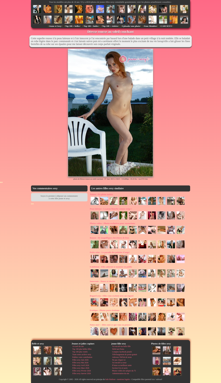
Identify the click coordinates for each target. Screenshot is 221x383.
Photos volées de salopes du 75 (124, 371)
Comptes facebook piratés (122, 352)
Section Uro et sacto (120, 368)
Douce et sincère (102, 281)
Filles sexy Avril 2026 (80, 365)
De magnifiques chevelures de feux (109, 238)
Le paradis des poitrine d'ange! (110, 252)
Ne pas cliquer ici (119, 360)
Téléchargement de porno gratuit (124, 354)
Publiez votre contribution (82, 357)
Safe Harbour (110, 379)
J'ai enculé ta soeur (119, 362)
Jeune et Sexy (55, 26)
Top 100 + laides (91, 26)
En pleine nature (101, 194)
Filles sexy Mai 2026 (80, 362)
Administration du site (120, 373)
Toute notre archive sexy (81, 354)
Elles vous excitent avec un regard (111, 296)
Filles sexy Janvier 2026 (81, 373)
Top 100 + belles (72, 26)
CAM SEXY (166, 26)
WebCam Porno (118, 349)
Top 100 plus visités (80, 352)
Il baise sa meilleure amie (122, 365)
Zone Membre (150, 26)
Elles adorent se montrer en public (111, 267)
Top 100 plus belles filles (81, 349)
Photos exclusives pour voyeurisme (112, 223)
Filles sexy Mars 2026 (80, 368)
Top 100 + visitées (110, 26)
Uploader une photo (131, 26)
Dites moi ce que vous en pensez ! (111, 325)
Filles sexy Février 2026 (81, 371)
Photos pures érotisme (105, 310)
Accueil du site (78, 346)
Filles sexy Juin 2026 (80, 360)
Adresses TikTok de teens (122, 357)
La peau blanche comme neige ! (111, 209)
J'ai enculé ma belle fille (121, 346)
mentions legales (123, 379)
